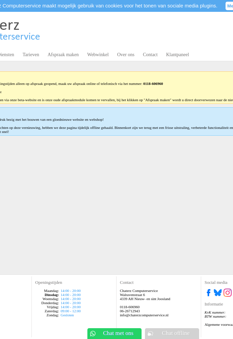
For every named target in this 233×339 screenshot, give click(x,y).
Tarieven (31, 54)
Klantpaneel (177, 54)
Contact (150, 54)
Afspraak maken (63, 54)
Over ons (125, 54)
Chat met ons (118, 333)
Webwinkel (98, 54)
